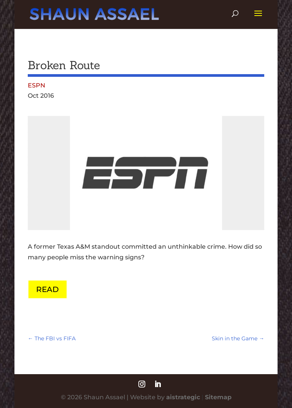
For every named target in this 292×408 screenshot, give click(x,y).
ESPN (36, 85)
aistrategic (183, 397)
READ (47, 289)
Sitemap (218, 397)
